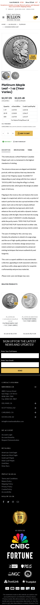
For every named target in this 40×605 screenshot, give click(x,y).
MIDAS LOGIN (30, 9)
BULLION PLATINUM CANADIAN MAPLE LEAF (22, 126)
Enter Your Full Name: (9, 351)
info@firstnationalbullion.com (13, 421)
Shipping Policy (7, 484)
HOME (4, 24)
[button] (35, 18)
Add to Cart (25, 133)
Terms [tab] (30, 150)
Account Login (7, 435)
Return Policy (7, 481)
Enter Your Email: (7, 360)
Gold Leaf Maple (8, 458)
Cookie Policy (7, 489)
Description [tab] (6, 150)
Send (20, 371)
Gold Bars (5, 463)
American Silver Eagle (9, 455)
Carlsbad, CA (7, 412)
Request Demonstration (10, 440)
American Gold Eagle (9, 452)
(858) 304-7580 (7, 396)
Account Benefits (8, 437)
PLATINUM (22, 24)
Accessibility (6, 492)
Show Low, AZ (8, 417)
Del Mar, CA (7, 403)
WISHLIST (10, 9)
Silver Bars (5, 466)
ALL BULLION (12, 24)
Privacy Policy (7, 486)
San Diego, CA (8, 387)
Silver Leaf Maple (8, 460)
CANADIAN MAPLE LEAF (12, 27)
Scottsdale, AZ (8, 408)
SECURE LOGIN (20, 9)
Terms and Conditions (10, 478)
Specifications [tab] (19, 150)
